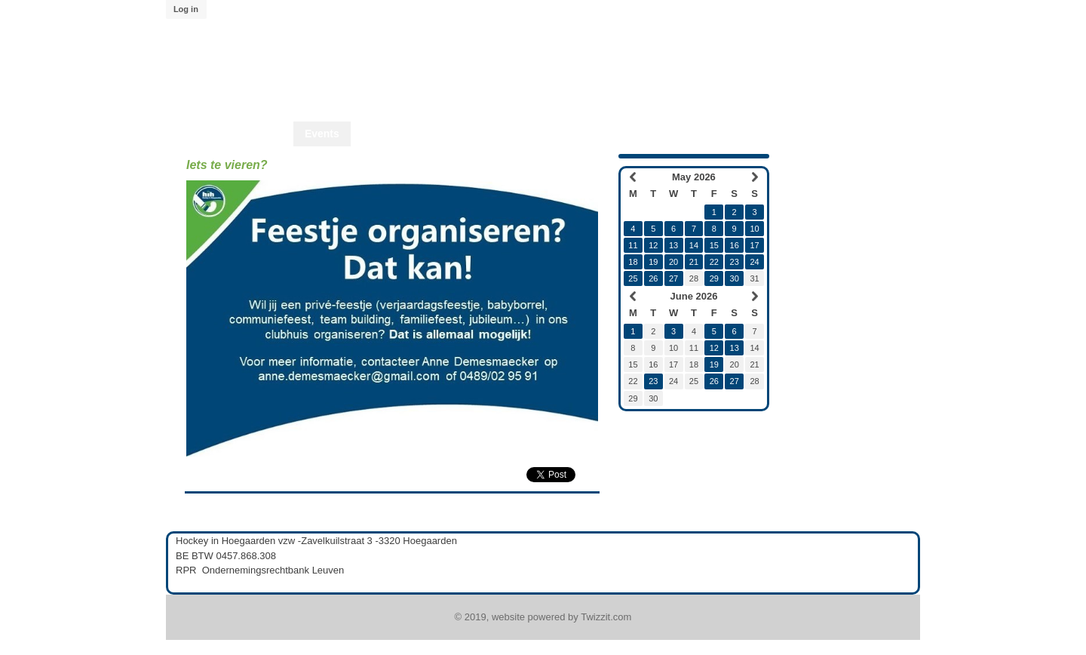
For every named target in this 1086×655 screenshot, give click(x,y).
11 (632, 245)
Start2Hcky (498, 134)
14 (693, 245)
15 (714, 245)
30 (734, 278)
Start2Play (574, 134)
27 (673, 278)
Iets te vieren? (227, 164)
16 (734, 245)
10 (754, 228)
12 (653, 245)
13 (673, 245)
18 (632, 261)
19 (653, 261)
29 (714, 278)
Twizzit (725, 134)
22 (714, 261)
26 (653, 278)
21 (693, 261)
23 (734, 261)
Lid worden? (653, 134)
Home (267, 134)
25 (632, 278)
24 (754, 261)
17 (754, 245)
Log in (185, 9)
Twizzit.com (606, 617)
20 (673, 261)
